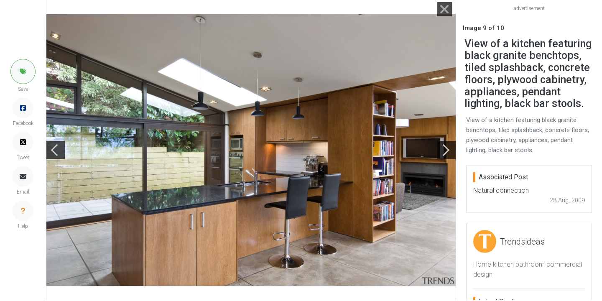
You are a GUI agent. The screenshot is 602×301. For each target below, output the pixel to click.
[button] (23, 71)
